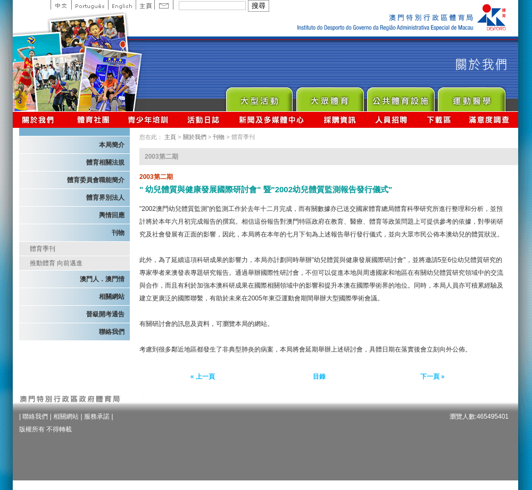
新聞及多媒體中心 (271, 119)
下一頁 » (432, 376)
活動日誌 (204, 119)
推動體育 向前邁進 (56, 263)
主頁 (145, 5)
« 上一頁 (202, 376)
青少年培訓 (148, 119)
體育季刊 (42, 248)
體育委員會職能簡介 (95, 180)
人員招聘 (391, 119)
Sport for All (329, 96)
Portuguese (89, 5)
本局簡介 (111, 145)
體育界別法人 (105, 197)
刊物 (118, 232)
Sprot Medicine (471, 96)
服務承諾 (97, 416)
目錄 (319, 376)
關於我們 (40, 119)
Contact (163, 5)
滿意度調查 (489, 119)
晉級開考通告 (105, 314)
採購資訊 (339, 119)
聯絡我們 (111, 332)
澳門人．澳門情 (102, 279)
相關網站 (111, 296)
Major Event (258, 96)
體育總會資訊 (93, 119)
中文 (61, 5)
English (122, 5)
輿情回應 (111, 215)
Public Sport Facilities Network (400, 96)
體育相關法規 (105, 162)
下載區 (439, 119)
